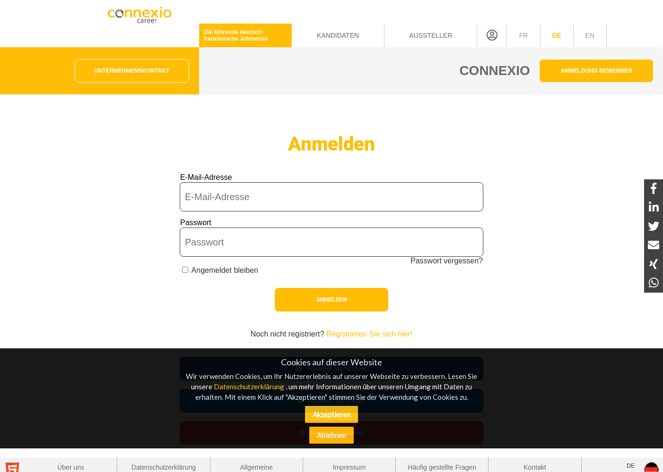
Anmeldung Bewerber (596, 70)
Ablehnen (331, 435)
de (556, 35)
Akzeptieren (331, 414)
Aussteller (430, 35)
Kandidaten (338, 35)
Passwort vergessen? (446, 261)
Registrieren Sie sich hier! (369, 334)
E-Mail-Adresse (206, 177)
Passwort (195, 223)
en (589, 35)
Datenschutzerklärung (249, 386)
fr (523, 35)
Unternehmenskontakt (131, 70)
